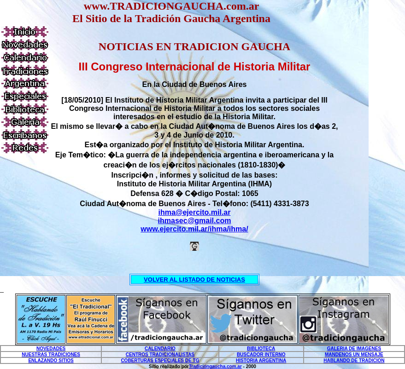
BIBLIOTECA (261, 348)
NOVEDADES (50, 348)
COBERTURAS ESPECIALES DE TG (160, 360)
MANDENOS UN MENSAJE (354, 354)
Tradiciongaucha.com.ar (215, 366)
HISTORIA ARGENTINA (261, 360)
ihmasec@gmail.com (194, 221)
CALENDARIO (160, 348)
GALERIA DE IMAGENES (354, 348)
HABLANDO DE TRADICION (353, 360)
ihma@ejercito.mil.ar (194, 212)
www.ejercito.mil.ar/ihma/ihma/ (194, 229)
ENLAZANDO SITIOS (50, 360)
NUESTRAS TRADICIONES (51, 354)
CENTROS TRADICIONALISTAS (160, 354)
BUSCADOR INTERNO (261, 354)
